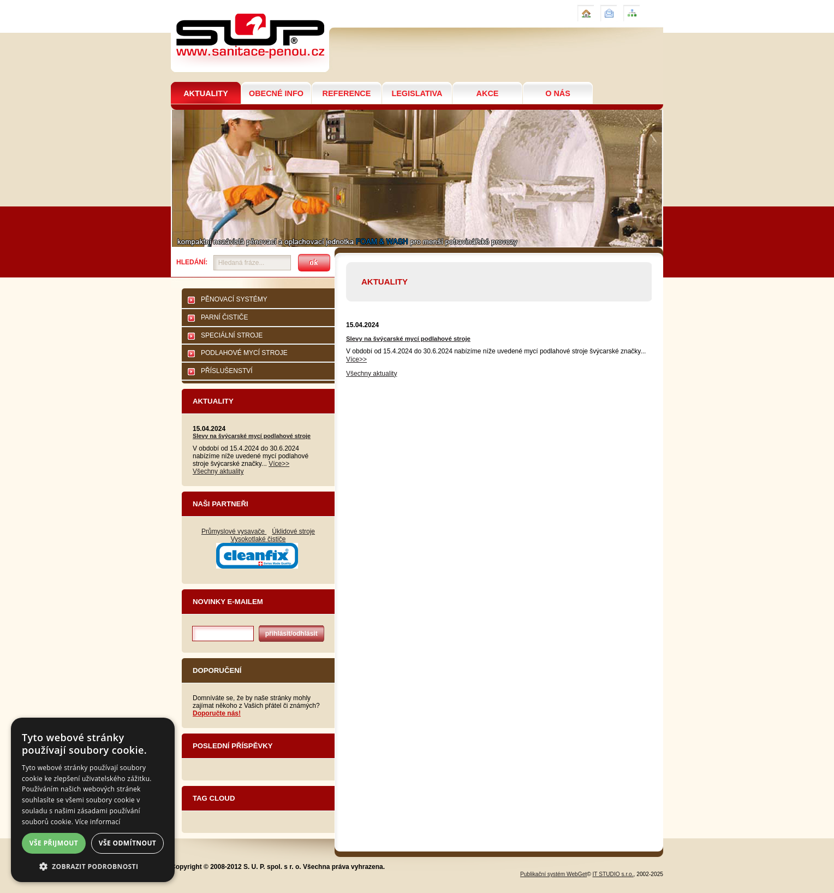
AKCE (487, 93)
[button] (93, 866)
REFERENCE (347, 93)
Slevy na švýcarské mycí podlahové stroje (252, 436)
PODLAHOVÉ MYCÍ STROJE (244, 353)
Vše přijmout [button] (53, 843)
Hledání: (191, 262)
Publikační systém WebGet (553, 874)
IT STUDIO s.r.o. (613, 874)
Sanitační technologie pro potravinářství (249, 4)
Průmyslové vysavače (233, 531)
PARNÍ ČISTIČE (224, 317)
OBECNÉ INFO (276, 93)
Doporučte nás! (217, 713)
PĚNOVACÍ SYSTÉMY (234, 299)
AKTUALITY (205, 93)
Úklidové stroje (293, 531)
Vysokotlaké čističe (258, 539)
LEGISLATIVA (416, 93)
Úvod (584, 9)
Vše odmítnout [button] (127, 843)
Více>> (279, 464)
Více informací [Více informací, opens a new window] (98, 821)
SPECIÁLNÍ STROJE (232, 335)
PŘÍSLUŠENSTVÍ (227, 371)
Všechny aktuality (218, 471)
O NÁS (557, 93)
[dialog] (93, 800)
